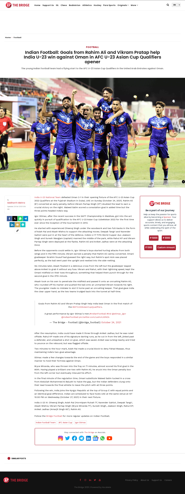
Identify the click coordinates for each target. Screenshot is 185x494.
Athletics (87, 5)
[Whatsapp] (20, 218)
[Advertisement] (92, 25)
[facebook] (9, 218)
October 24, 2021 (111, 322)
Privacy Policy (131, 480)
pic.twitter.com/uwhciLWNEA (94, 317)
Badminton (74, 5)
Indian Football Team (46, 422)
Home (37, 5)
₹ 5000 (153, 237)
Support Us (48, 5)
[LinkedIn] (12, 224)
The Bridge (89, 432)
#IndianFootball (98, 313)
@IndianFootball (69, 317)
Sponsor (167, 217)
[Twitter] (14, 218)
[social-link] (17, 230)
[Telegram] (25, 218)
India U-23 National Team (47, 197)
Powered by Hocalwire (101, 487)
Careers (168, 480)
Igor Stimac (80, 422)
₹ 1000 (148, 247)
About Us (145, 480)
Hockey (97, 5)
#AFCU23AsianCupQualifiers (87, 307)
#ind (109, 313)
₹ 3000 (166, 237)
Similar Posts (18, 458)
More (134, 5)
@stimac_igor (119, 313)
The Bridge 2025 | (82, 487)
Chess (64, 5)
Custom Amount (166, 247)
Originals (123, 5)
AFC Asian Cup (65, 422)
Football (92, 47)
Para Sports (109, 5)
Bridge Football (54, 416)
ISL (57, 5)
